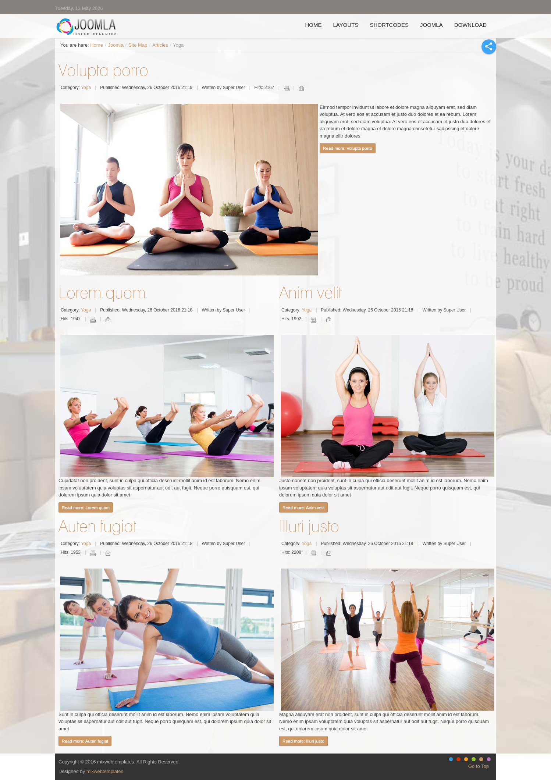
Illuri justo (309, 525)
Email (301, 88)
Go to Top (478, 766)
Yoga (86, 87)
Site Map (137, 45)
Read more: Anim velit (303, 507)
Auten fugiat (97, 525)
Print (286, 88)
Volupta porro (103, 69)
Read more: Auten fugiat (85, 740)
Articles (160, 45)
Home (96, 45)
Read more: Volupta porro (347, 148)
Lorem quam (102, 292)
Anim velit (310, 292)
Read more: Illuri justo (303, 740)
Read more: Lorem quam (86, 507)
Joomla (116, 45)
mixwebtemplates (104, 771)
